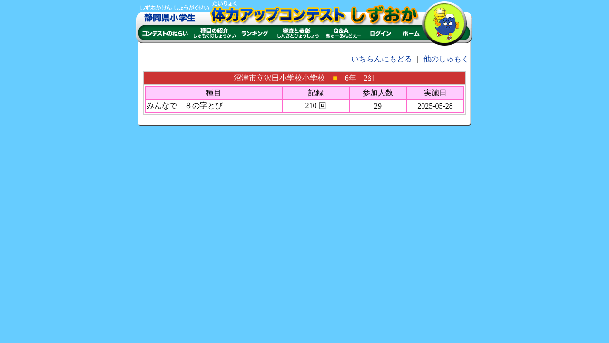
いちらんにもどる (381, 59)
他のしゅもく (446, 59)
